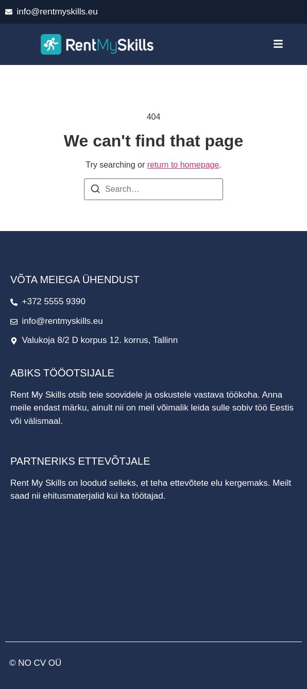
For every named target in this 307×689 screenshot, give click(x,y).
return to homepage (183, 164)
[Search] (95, 190)
